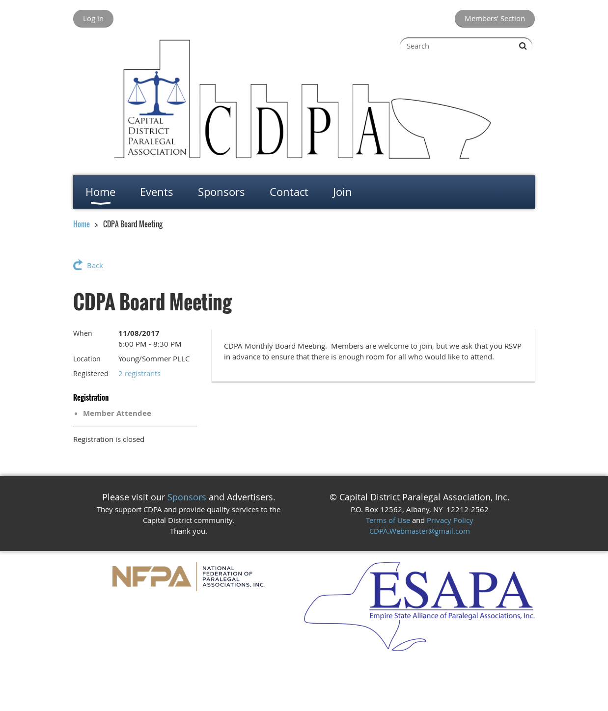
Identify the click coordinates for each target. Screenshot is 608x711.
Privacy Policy (450, 520)
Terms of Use (388, 520)
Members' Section (495, 18)
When (82, 333)
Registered (91, 373)
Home (81, 224)
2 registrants (139, 373)
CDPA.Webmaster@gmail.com (419, 531)
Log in (93, 18)
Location (87, 358)
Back (95, 265)
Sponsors (186, 497)
